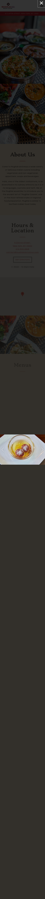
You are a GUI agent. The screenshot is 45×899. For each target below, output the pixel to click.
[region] (22, 449)
